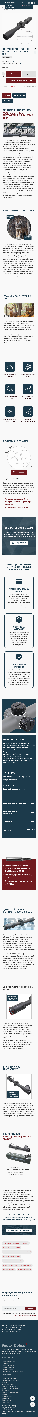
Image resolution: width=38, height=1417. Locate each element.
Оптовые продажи (8, 1367)
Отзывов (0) (7, 101)
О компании (5, 1363)
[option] (19, 29)
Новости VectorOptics (9, 1361)
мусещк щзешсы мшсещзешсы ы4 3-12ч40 (17, 1252)
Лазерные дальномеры (9, 1387)
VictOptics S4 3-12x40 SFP (11, 1247)
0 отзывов (11, 86)
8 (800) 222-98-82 (26, 7)
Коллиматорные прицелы (10, 1380)
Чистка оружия (6, 1401)
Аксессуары (5, 1403)
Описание (6, 95)
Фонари (4, 1395)
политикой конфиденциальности (25, 1315)
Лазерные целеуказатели (10, 1393)
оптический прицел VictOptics (13, 1261)
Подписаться (30, 1308)
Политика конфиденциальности (12, 1371)
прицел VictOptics (8, 1269)
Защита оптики (7, 1397)
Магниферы (5, 1391)
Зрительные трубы (8, 1384)
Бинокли (4, 1382)
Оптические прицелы (9, 1378)
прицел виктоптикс (24, 1269)
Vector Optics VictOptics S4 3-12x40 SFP (15, 1243)
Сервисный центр (7, 1369)
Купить (13, 74)
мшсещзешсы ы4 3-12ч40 (11, 1256)
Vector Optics (7, 57)
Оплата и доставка (8, 1365)
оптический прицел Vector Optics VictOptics (17, 1265)
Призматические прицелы (10, 1389)
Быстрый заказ (29, 74)
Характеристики (19, 95)
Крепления (5, 1399)
